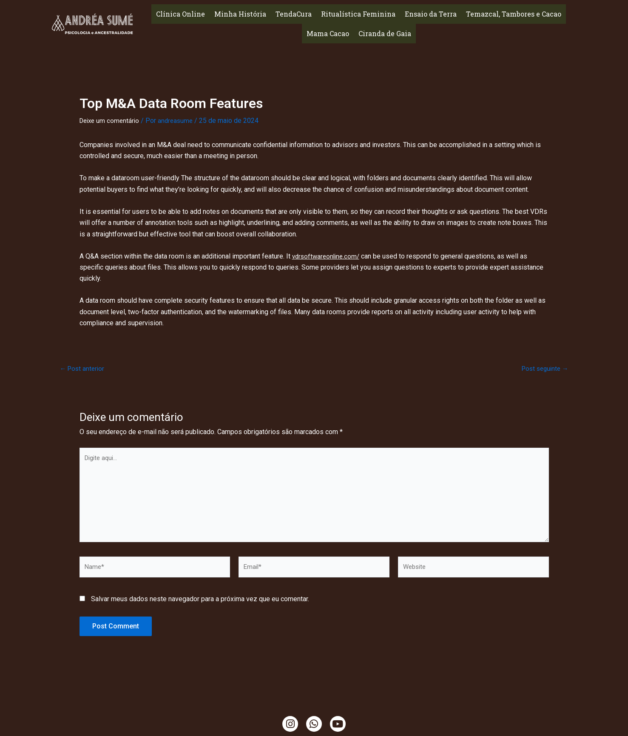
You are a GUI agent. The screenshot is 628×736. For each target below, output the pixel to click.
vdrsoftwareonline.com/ (327, 256)
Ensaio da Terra (431, 13)
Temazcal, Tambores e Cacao (513, 13)
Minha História (240, 13)
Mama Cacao (328, 33)
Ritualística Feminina (358, 13)
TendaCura (294, 13)
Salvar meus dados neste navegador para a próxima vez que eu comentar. (200, 606)
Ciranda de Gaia (384, 33)
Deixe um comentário (111, 121)
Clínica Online (180, 13)
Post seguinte (543, 368)
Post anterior (83, 368)
